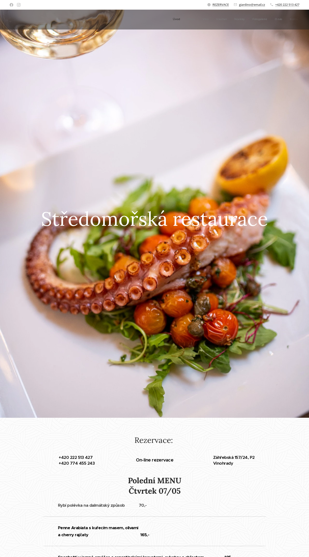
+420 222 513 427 (287, 4)
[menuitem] (246, 20)
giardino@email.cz (252, 4)
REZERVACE (220, 4)
